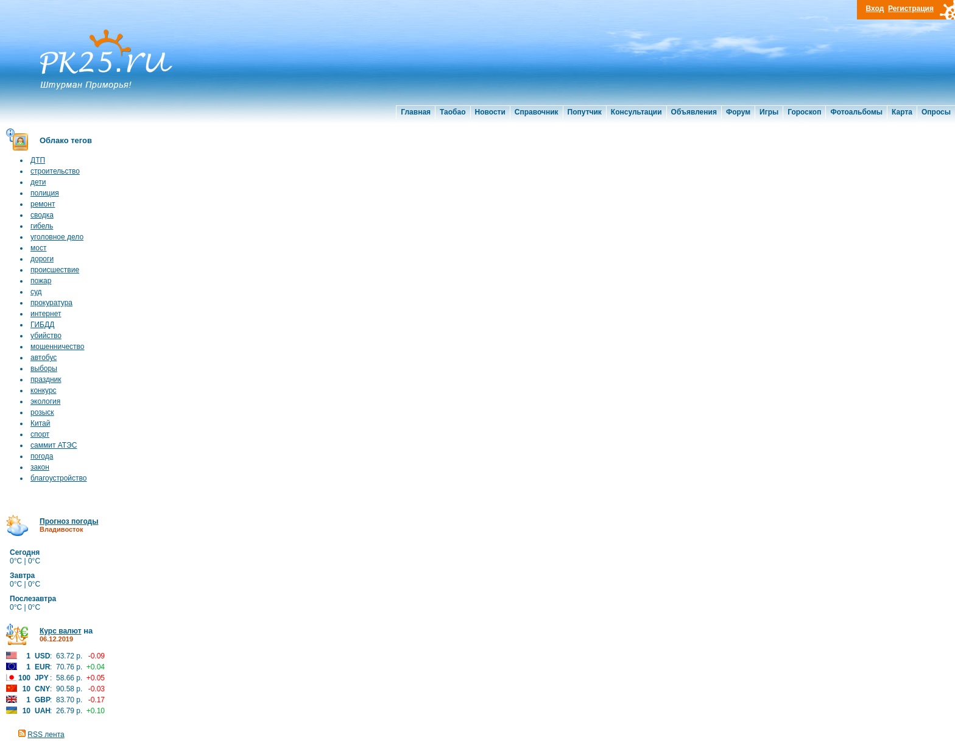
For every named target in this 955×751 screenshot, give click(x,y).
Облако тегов (66, 140)
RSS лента (45, 734)
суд (36, 291)
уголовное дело (56, 237)
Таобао (452, 112)
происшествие (54, 270)
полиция (44, 193)
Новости (490, 112)
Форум (738, 112)
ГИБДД (42, 324)
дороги (42, 259)
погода (41, 456)
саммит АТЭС (53, 445)
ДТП (37, 160)
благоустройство (58, 478)
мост (38, 248)
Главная (416, 112)
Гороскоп (804, 112)
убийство (46, 335)
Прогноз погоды (69, 521)
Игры (768, 112)
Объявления (694, 112)
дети (38, 182)
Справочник (537, 112)
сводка (42, 215)
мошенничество (57, 346)
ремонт (42, 204)
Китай (40, 423)
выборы (43, 368)
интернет (45, 313)
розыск (42, 412)
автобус (43, 357)
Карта (902, 112)
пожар (40, 281)
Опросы (936, 112)
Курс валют (61, 631)
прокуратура (51, 302)
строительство (55, 171)
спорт (39, 434)
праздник (46, 379)
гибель (41, 226)
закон (39, 467)
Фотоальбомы (856, 112)
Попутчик (585, 112)
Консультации (636, 112)
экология (45, 401)
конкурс (43, 390)
